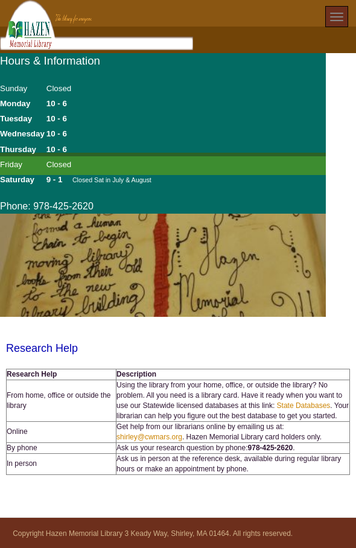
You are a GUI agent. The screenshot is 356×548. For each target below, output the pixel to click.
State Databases (304, 405)
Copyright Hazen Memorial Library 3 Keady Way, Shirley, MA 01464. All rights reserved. (153, 533)
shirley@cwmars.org (149, 437)
